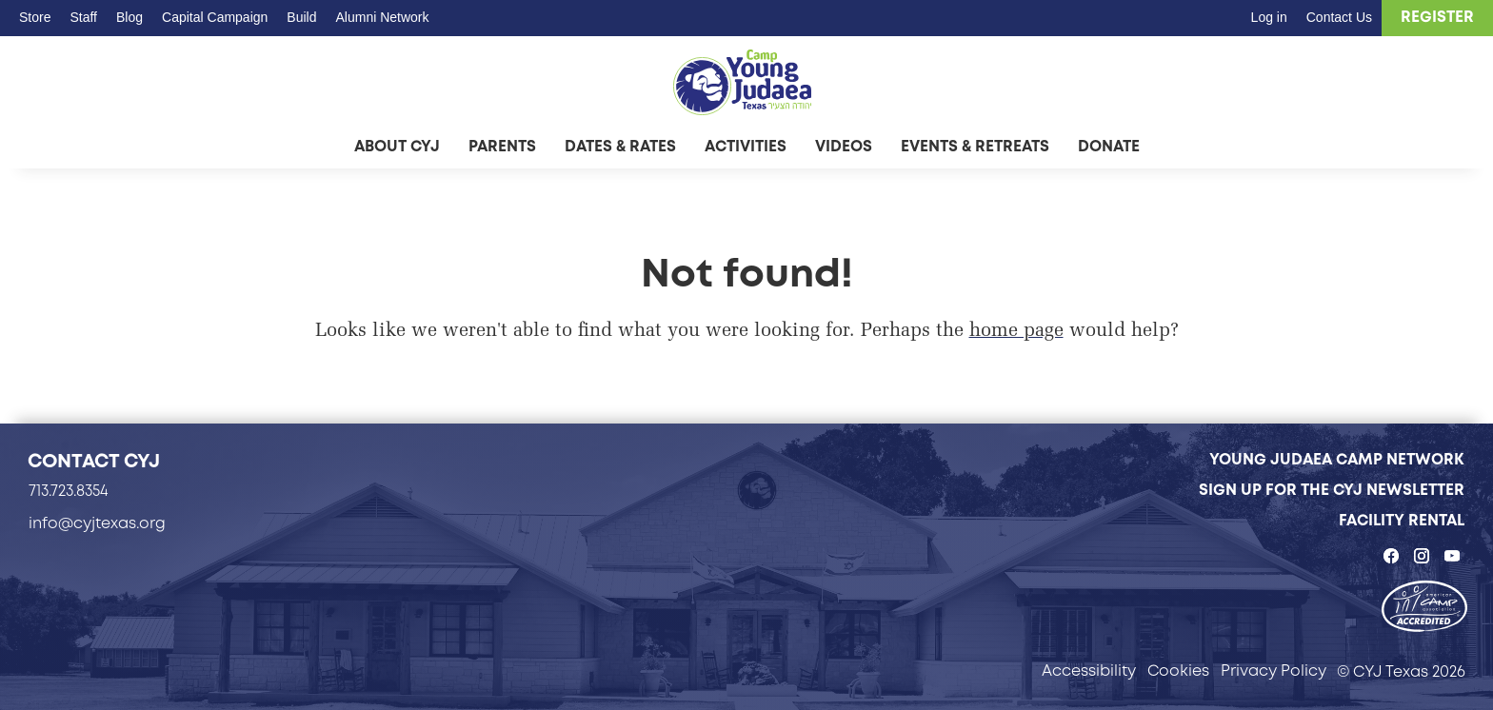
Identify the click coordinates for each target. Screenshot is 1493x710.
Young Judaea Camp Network (1336, 459)
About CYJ (397, 146)
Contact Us (1339, 17)
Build (301, 17)
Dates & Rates (620, 146)
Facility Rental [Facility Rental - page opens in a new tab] (1401, 520)
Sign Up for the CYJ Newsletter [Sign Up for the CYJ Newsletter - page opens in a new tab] (1331, 490)
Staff (83, 17)
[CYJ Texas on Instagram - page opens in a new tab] (1421, 556)
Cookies (1178, 670)
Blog (129, 17)
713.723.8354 (69, 491)
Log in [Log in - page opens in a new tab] (1269, 17)
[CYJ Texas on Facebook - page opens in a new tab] (1391, 556)
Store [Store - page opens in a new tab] (34, 17)
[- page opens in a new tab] (1424, 608)
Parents (502, 146)
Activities (745, 146)
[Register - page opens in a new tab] (1437, 18)
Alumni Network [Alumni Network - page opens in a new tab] (381, 17)
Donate (1109, 146)
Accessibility (1089, 670)
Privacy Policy (1273, 670)
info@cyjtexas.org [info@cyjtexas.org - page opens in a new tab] (97, 523)
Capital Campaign (215, 17)
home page (1016, 331)
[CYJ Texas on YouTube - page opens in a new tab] (1452, 556)
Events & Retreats (975, 146)
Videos (843, 146)
